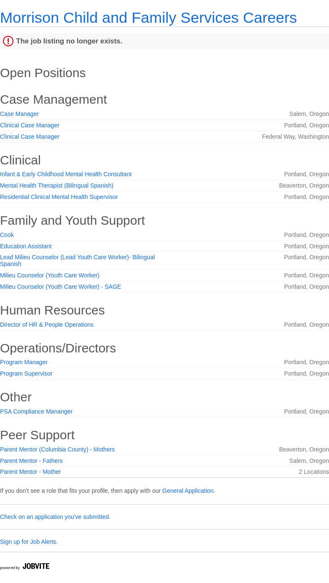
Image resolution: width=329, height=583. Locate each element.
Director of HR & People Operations (47, 324)
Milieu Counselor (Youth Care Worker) (50, 275)
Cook (7, 234)
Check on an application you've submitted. (55, 516)
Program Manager (24, 362)
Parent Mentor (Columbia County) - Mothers (57, 449)
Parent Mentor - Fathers (31, 460)
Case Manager (19, 113)
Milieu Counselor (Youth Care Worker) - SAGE (60, 286)
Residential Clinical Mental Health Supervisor (59, 196)
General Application (187, 490)
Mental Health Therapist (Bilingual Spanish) (56, 185)
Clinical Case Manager (29, 125)
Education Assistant (25, 246)
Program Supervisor (26, 373)
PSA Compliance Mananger (36, 411)
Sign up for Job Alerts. (29, 541)
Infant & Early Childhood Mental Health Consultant (66, 174)
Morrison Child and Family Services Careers (148, 17)
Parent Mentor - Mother (30, 471)
